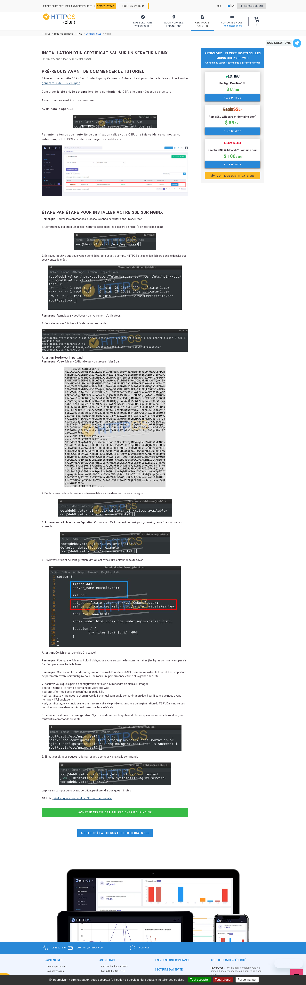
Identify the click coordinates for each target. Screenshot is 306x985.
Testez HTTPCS (110, 6)
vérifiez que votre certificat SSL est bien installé (82, 798)
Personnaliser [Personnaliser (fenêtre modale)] (247, 979)
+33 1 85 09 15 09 (140, 6)
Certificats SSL (93, 33)
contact (213, 948)
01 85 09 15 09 (71, 948)
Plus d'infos (232, 97)
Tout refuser (223, 979)
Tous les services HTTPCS (68, 33)
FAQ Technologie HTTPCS (115, 966)
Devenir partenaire (56, 966)
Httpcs (46, 33)
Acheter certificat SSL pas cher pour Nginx (115, 812)
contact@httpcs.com (139, 948)
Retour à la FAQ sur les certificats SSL (114, 833)
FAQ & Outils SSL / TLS (113, 971)
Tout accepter (199, 979)
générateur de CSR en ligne (61, 83)
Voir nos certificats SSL (232, 175)
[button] (142, 21)
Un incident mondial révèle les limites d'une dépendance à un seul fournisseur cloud (236, 971)
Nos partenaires (55, 971)
